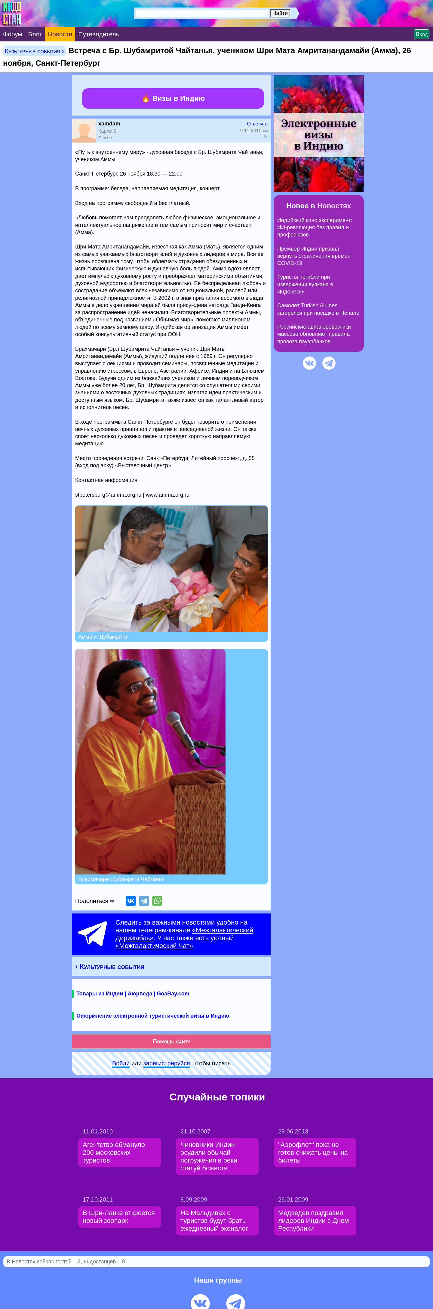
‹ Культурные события (109, 966)
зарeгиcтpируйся (166, 1063)
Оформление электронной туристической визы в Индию (152, 1016)
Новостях (334, 206)
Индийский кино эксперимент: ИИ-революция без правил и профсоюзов (314, 227)
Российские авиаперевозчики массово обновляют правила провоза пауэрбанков (314, 334)
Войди (121, 1063)
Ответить (257, 123)
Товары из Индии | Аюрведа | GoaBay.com (132, 994)
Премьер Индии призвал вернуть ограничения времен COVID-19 (314, 256)
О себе (105, 137)
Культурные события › (34, 50)
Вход (422, 34)
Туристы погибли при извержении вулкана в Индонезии (305, 284)
